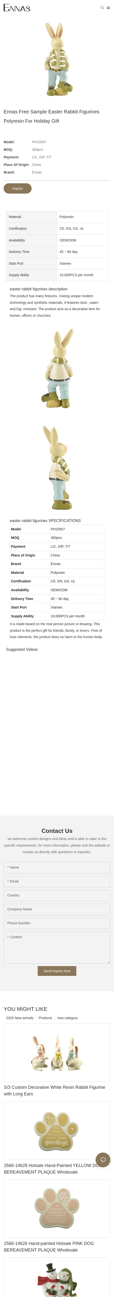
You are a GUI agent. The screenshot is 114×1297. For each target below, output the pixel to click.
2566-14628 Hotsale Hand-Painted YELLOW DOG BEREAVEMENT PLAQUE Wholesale (53, 1169)
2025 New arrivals (20, 1018)
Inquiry (17, 188)
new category (67, 1018)
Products (45, 1018)
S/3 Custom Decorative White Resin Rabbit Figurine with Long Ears (54, 1090)
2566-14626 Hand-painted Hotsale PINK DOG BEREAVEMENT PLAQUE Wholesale (49, 1247)
